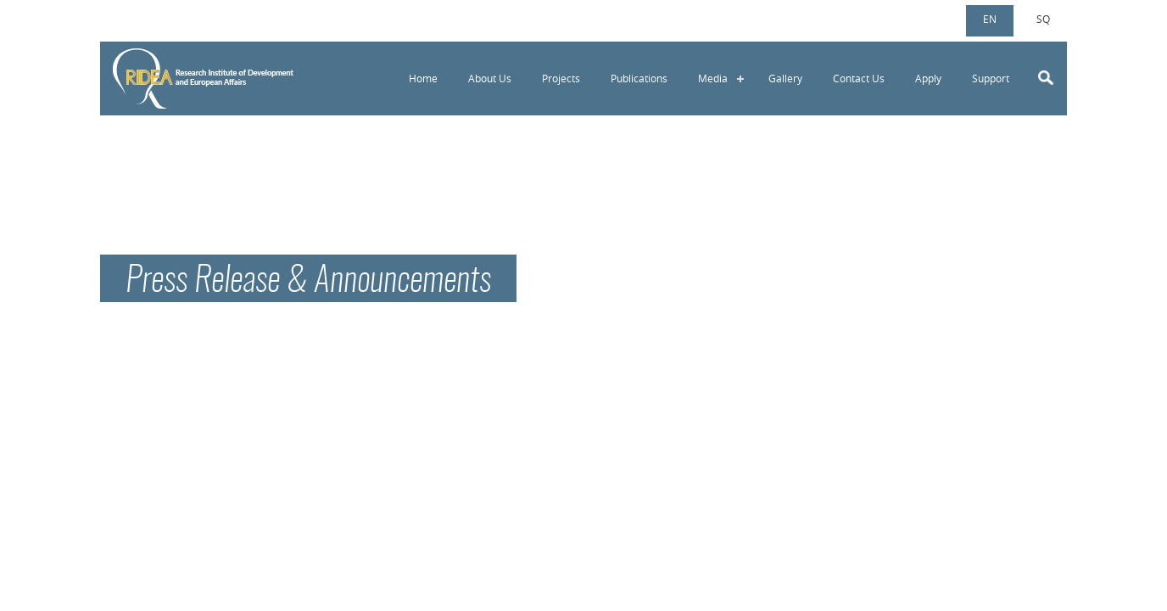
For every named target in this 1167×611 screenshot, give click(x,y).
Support (990, 78)
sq (1043, 18)
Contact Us (859, 78)
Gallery (785, 78)
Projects (561, 78)
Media (713, 78)
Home (423, 78)
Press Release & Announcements (308, 282)
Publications (639, 78)
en (990, 18)
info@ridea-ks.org (184, 18)
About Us (489, 78)
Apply (928, 78)
